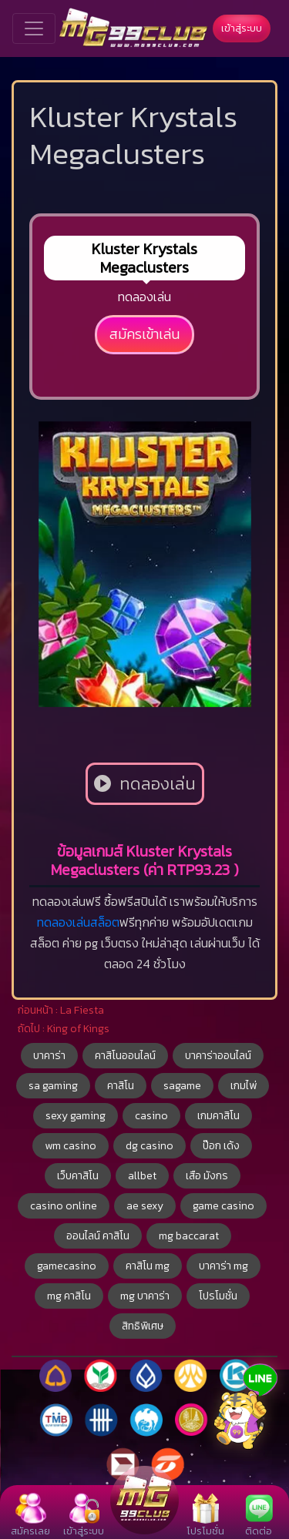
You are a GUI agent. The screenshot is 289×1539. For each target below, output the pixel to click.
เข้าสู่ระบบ (241, 28)
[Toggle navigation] (33, 28)
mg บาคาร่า (145, 1296)
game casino (223, 1206)
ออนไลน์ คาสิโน (97, 1236)
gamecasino (66, 1266)
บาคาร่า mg (223, 1266)
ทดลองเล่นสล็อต (78, 922)
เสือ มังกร (207, 1176)
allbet (142, 1176)
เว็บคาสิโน (78, 1176)
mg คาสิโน (69, 1296)
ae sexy (144, 1206)
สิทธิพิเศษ (142, 1326)
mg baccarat (189, 1236)
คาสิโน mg (148, 1266)
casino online (63, 1206)
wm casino (70, 1146)
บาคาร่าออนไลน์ (218, 1056)
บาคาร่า (49, 1056)
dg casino (149, 1146)
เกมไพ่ (243, 1086)
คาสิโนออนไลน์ (125, 1056)
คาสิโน (120, 1086)
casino (151, 1116)
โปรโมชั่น (218, 1296)
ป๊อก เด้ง (221, 1146)
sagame (182, 1086)
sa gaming (53, 1086)
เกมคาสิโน (218, 1116)
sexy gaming (75, 1116)
